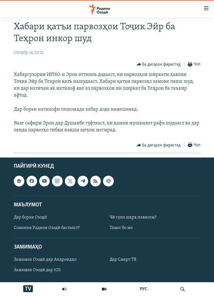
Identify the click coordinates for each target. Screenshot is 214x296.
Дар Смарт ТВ (123, 260)
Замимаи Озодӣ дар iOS (37, 270)
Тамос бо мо (121, 228)
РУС (143, 289)
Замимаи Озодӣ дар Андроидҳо (45, 260)
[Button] (159, 65)
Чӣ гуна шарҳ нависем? (133, 217)
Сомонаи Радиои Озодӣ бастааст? (47, 228)
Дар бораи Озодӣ (30, 217)
